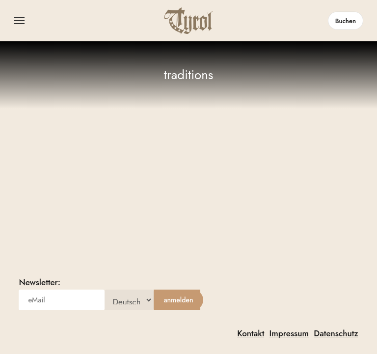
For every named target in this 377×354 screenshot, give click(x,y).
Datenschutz (336, 333)
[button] (19, 21)
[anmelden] (178, 300)
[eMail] (62, 300)
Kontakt (250, 333)
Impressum (289, 333)
